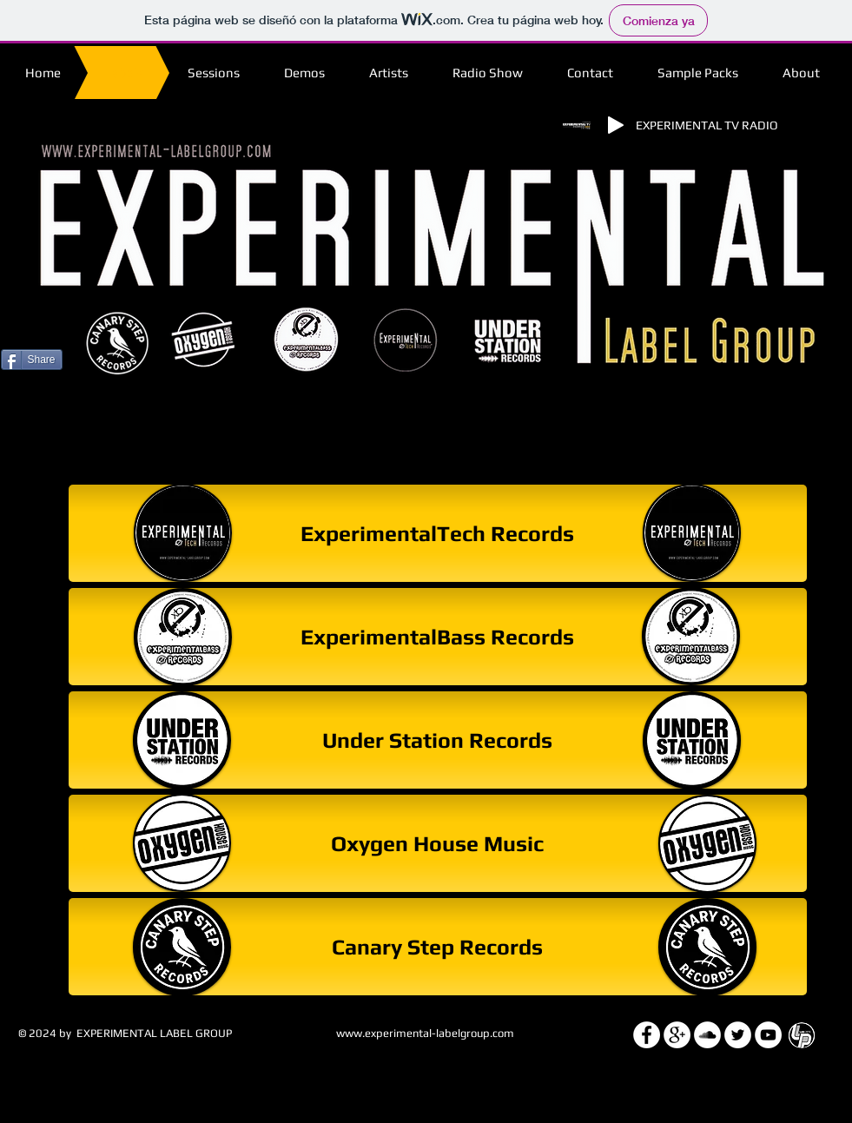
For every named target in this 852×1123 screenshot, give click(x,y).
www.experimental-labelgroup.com (425, 1033)
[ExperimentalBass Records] (438, 636)
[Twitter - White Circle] (737, 1034)
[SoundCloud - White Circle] (707, 1034)
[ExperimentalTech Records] (438, 533)
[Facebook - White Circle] (646, 1034)
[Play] (616, 125)
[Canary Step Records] (438, 946)
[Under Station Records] (438, 740)
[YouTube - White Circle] (768, 1034)
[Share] (32, 359)
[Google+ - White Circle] (677, 1034)
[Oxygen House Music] (438, 843)
